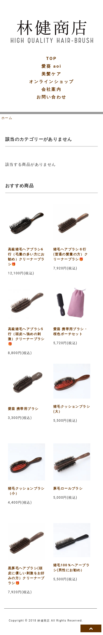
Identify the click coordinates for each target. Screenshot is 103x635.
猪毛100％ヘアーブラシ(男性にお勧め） (71, 567)
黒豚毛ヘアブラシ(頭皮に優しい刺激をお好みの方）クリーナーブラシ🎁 (26, 575)
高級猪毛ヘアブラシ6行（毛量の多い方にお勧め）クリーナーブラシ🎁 (26, 256)
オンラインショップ (51, 81)
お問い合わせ (51, 97)
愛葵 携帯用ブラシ (23, 409)
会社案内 (51, 89)
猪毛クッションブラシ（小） (26, 491)
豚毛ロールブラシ (68, 488)
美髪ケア (51, 73)
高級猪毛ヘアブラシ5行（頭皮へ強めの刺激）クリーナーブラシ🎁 (26, 336)
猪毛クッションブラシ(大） (71, 409)
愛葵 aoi (51, 66)
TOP (51, 58)
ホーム (6, 118)
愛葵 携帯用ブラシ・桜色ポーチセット (70, 331)
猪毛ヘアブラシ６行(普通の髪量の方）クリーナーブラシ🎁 (70, 254)
